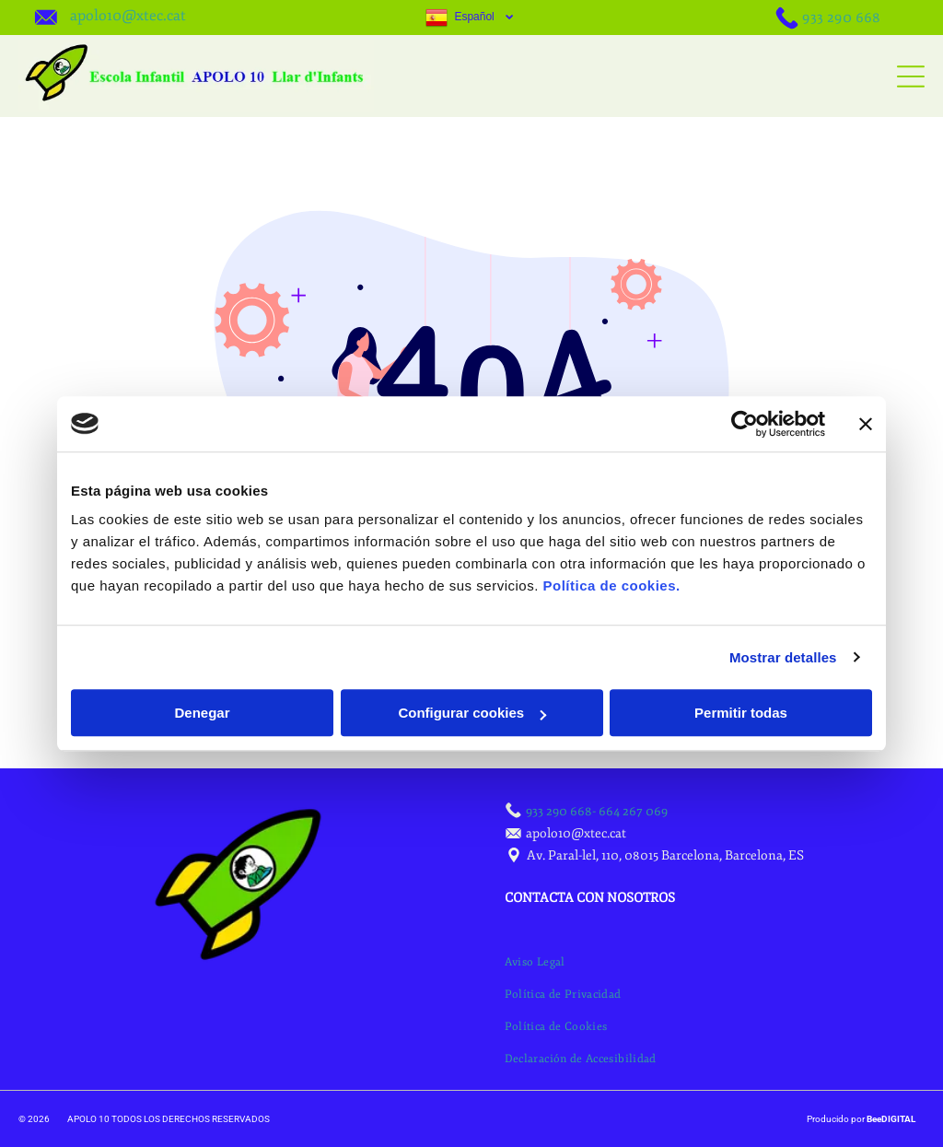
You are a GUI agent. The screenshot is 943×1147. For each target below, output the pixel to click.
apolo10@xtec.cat (128, 15)
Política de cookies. (611, 585)
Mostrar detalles (783, 657)
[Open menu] (911, 76)
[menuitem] (535, 962)
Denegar (201, 712)
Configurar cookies (472, 712)
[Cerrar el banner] (865, 423)
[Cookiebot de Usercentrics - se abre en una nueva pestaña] (744, 424)
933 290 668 (841, 17)
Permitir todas (740, 712)
